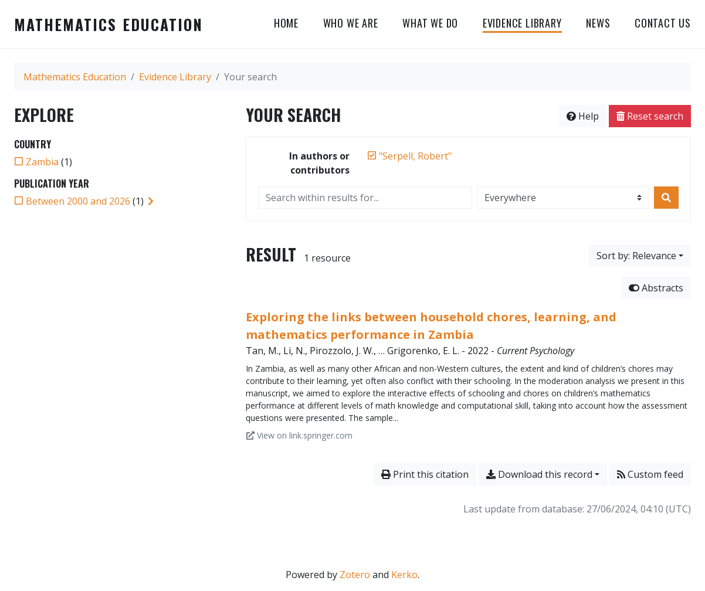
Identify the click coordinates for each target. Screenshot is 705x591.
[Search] (666, 197)
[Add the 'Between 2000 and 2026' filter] (78, 201)
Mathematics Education (108, 24)
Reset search (649, 116)
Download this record (539, 474)
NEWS (598, 22)
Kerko (404, 574)
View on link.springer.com (299, 435)
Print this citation (425, 474)
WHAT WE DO (430, 22)
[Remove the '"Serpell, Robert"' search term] (415, 156)
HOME (286, 22)
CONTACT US (663, 22)
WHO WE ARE (350, 22)
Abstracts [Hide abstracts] (656, 287)
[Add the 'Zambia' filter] (42, 161)
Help (583, 116)
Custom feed (650, 474)
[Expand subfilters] (150, 201)
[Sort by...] (640, 255)
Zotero (355, 574)
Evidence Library (522, 22)
